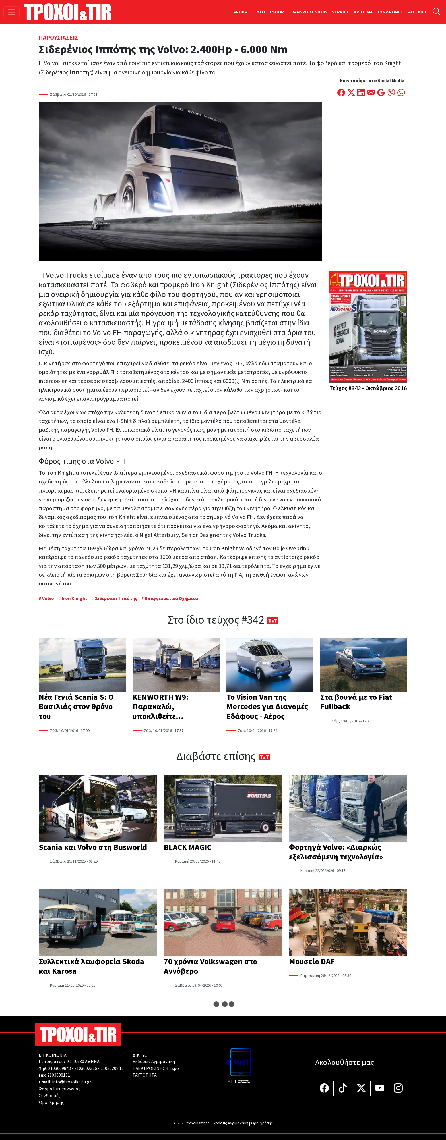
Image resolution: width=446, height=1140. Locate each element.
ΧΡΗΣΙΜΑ (363, 12)
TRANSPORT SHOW (307, 12)
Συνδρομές (49, 1096)
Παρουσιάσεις (58, 38)
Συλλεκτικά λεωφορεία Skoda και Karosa (91, 966)
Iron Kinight (74, 598)
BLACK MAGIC (188, 847)
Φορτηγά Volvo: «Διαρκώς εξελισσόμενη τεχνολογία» (336, 852)
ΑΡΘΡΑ (240, 12)
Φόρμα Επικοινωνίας (59, 1089)
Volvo (48, 598)
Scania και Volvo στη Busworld (93, 847)
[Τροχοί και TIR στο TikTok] (343, 1088)
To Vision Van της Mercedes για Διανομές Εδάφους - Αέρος (267, 707)
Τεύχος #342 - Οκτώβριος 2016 (368, 388)
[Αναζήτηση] (437, 12)
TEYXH (258, 12)
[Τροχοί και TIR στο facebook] (324, 1088)
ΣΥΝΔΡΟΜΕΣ (390, 12)
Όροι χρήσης (262, 1123)
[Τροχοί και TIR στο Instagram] (398, 1088)
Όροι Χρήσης (51, 1102)
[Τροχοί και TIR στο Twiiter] (361, 1088)
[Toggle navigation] (11, 12)
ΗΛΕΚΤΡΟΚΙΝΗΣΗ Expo (156, 1068)
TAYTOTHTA (145, 1075)
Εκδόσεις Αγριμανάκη (154, 1061)
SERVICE (340, 12)
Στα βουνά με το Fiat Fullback (356, 702)
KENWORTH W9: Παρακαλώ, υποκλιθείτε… (161, 707)
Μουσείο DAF (312, 961)
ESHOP (277, 12)
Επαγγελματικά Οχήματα (171, 598)
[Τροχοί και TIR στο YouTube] (380, 1088)
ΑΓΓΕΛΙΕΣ (417, 12)
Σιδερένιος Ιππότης (116, 598)
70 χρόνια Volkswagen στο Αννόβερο (210, 966)
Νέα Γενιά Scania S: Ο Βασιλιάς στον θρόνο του (76, 707)
